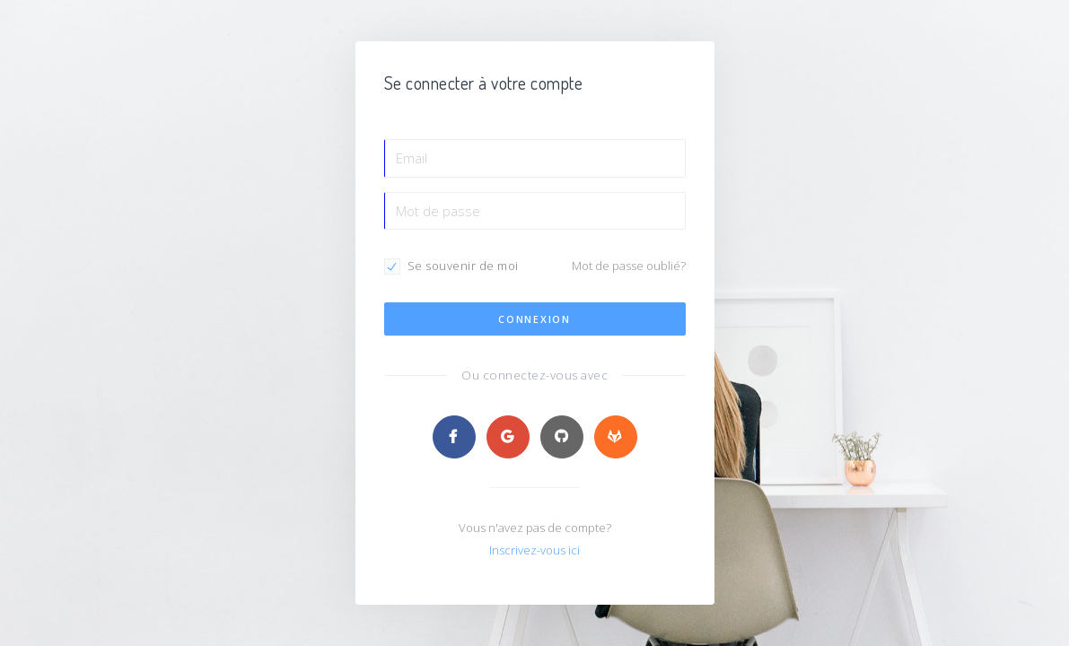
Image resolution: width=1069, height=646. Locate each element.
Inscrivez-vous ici (534, 550)
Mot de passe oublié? (629, 266)
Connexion (534, 319)
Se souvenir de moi (463, 266)
